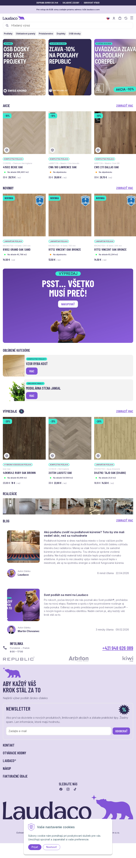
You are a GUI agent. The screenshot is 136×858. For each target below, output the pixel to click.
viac (31, 371)
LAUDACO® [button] (9, 761)
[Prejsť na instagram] (68, 789)
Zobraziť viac (124, 105)
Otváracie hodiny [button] (14, 753)
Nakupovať (68, 304)
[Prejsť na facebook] (61, 789)
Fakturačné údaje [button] (15, 776)
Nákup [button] (7, 768)
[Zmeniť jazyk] (108, 18)
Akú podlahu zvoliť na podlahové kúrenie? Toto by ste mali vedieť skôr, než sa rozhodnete (84, 533)
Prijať (35, 846)
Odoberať (121, 731)
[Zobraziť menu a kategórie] (131, 17)
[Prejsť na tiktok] (75, 789)
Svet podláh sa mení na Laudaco (66, 595)
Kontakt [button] (9, 745)
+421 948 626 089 (117, 648)
